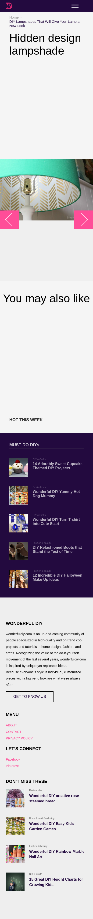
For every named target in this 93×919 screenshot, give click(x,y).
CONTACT (13, 732)
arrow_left (11, 219)
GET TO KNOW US (29, 697)
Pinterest (12, 766)
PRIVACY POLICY (19, 738)
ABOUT (11, 725)
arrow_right (81, 219)
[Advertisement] (46, 108)
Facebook (13, 759)
